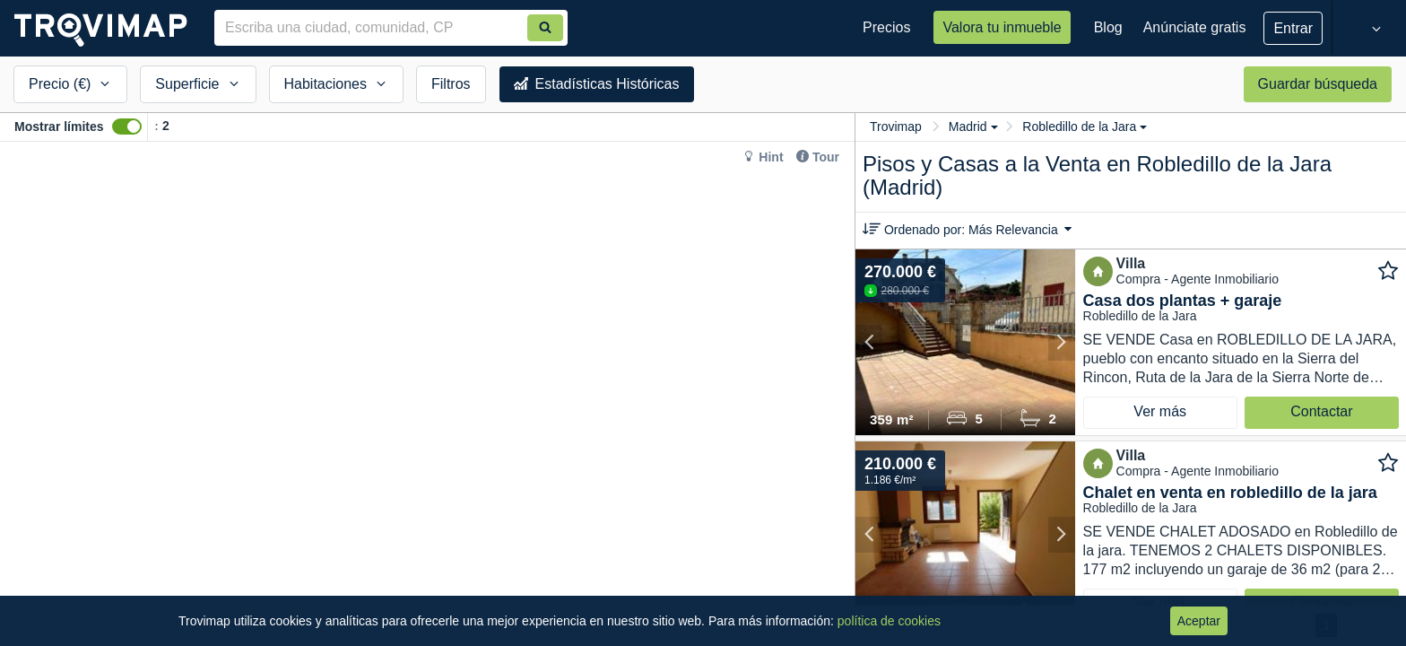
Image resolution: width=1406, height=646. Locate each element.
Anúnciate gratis (1194, 27)
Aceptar (1198, 621)
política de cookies (889, 621)
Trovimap (896, 126)
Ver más (1159, 411)
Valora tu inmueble (1001, 27)
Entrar (1293, 28)
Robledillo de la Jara (1084, 126)
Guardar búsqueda (1317, 84)
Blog (1108, 27)
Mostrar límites (59, 126)
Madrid (973, 126)
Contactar (1321, 411)
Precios (886, 27)
